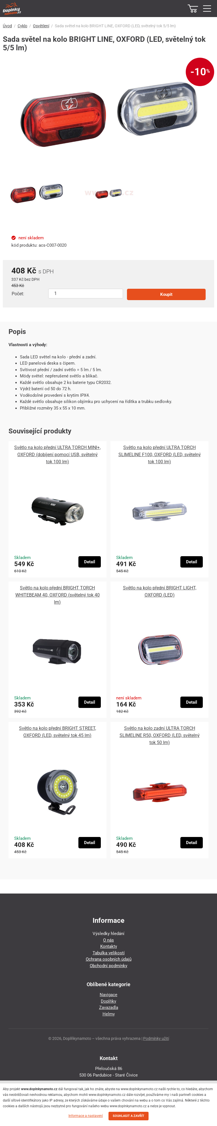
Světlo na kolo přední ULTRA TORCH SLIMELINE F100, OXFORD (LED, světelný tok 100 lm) (159, 454)
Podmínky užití (156, 1038)
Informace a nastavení (85, 1116)
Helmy (109, 1014)
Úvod (7, 26)
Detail (89, 561)
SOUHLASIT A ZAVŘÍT (128, 1116)
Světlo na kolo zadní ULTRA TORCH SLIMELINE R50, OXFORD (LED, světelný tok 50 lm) (160, 735)
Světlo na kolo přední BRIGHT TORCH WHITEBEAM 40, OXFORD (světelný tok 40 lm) (57, 595)
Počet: (18, 293)
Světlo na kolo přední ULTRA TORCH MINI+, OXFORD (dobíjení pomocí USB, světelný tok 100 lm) (57, 454)
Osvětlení (41, 26)
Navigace (108, 994)
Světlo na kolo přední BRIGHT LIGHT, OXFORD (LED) (159, 591)
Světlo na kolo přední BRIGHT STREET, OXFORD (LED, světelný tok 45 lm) (57, 732)
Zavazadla (108, 1007)
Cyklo (22, 26)
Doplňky (108, 1001)
